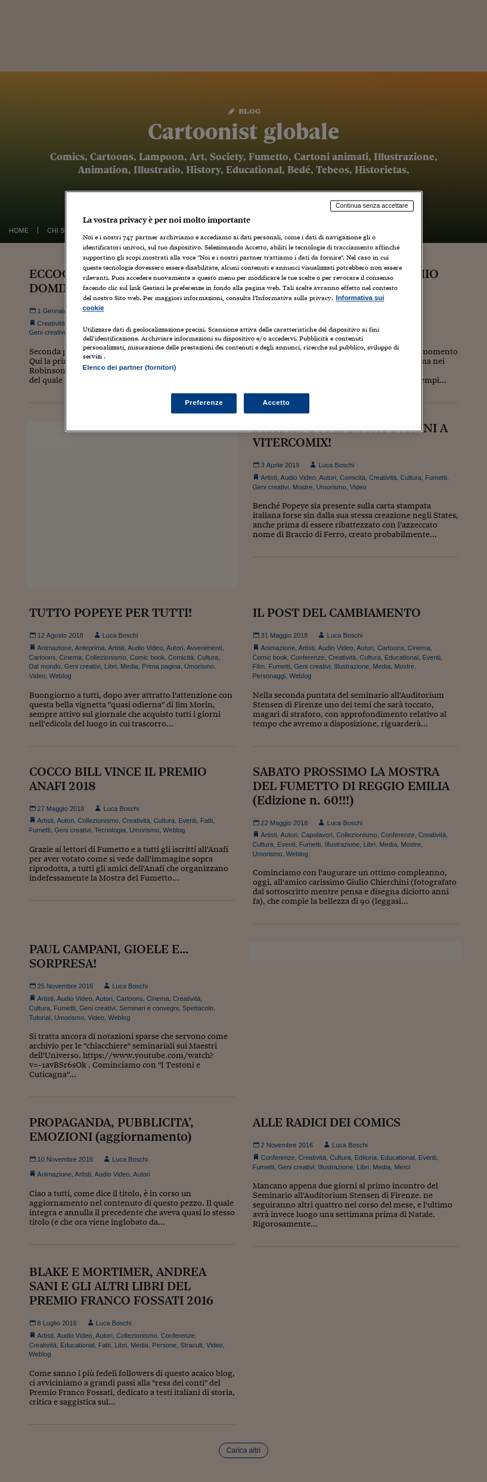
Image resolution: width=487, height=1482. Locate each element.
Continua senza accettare (372, 206)
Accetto (276, 402)
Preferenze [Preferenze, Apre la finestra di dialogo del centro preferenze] (204, 402)
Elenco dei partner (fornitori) (129, 368)
